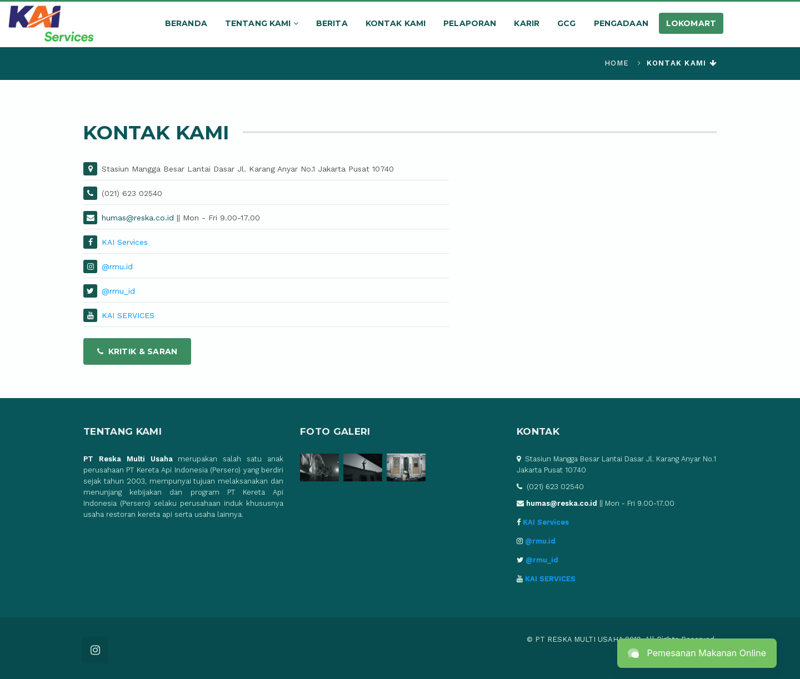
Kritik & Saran (137, 351)
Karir (526, 23)
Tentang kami (261, 23)
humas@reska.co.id (138, 217)
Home (616, 63)
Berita (332, 23)
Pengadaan (621, 23)
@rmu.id (117, 266)
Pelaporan (469, 23)
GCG (566, 23)
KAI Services (125, 242)
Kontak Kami (396, 23)
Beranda (186, 23)
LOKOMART (691, 23)
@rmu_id (118, 290)
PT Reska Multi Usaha (128, 459)
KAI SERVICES (128, 315)
